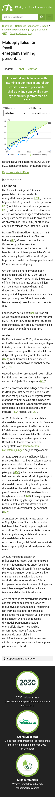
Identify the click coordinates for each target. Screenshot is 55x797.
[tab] (9, 68)
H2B (4, 206)
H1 (12, 240)
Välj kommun (9, 108)
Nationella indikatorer (27, 25)
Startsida (7, 25)
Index (45, 25)
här (32, 312)
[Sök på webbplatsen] (20, 17)
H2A (36, 198)
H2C (4, 210)
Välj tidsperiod (35, 108)
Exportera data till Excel (15, 172)
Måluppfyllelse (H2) (21, 33)
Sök (41, 17)
